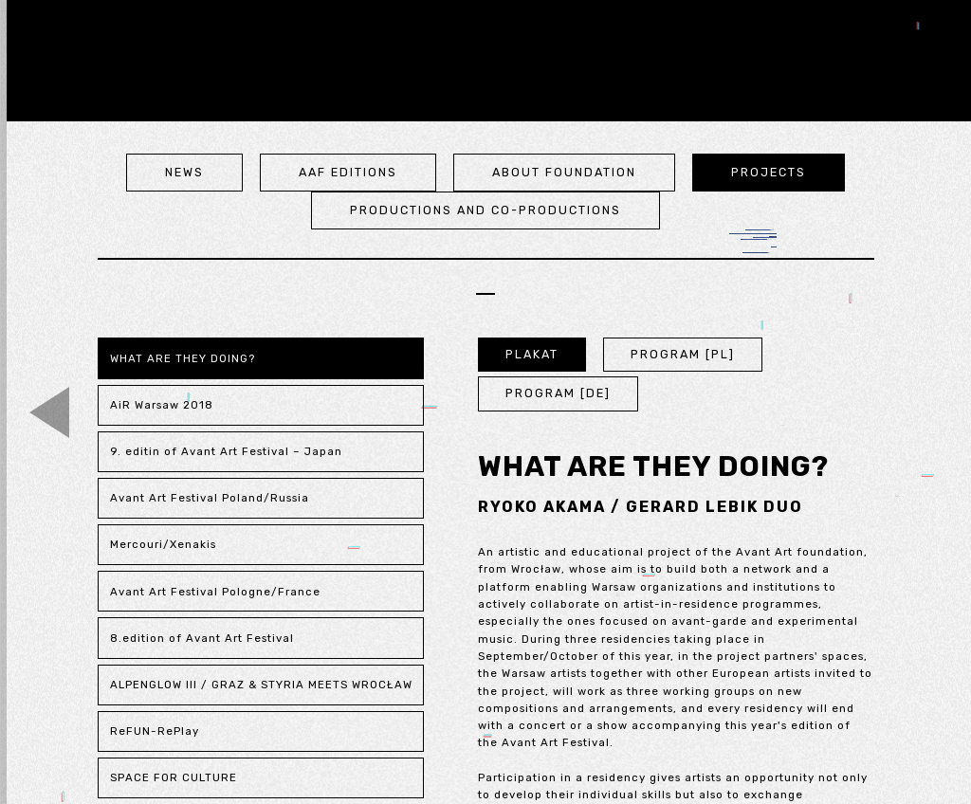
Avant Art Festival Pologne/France (215, 591)
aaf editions (348, 172)
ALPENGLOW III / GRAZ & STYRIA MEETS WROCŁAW (261, 684)
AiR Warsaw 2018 (161, 404)
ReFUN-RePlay (154, 731)
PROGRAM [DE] (558, 393)
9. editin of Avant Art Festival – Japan (226, 451)
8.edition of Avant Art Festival (202, 638)
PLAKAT (532, 354)
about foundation (564, 172)
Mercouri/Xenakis (163, 544)
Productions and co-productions (485, 210)
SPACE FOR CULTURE (173, 777)
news (184, 172)
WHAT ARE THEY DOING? (182, 358)
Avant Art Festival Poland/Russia (209, 497)
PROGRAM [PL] (683, 354)
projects (768, 172)
